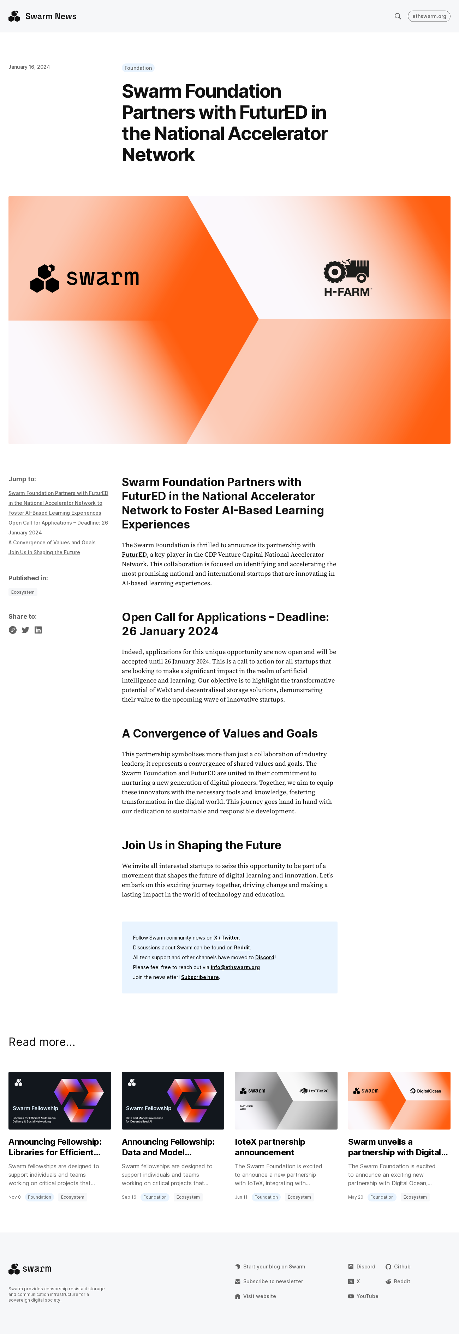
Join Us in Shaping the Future (44, 552)
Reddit (242, 947)
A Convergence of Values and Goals (52, 542)
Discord (264, 957)
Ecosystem (23, 592)
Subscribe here (200, 977)
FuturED (134, 554)
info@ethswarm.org (235, 967)
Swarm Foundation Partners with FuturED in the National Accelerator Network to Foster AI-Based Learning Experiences (58, 503)
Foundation (138, 68)
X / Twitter (226, 938)
